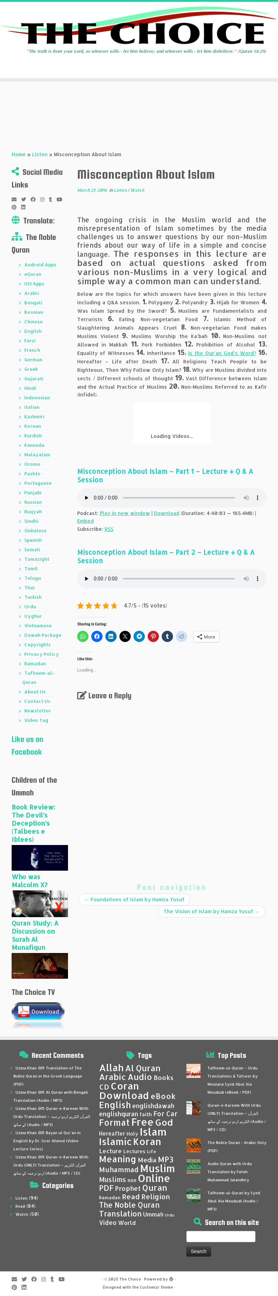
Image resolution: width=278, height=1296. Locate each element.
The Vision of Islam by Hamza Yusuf (211, 911)
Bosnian (33, 312)
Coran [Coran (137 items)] (125, 1086)
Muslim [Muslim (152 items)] (157, 1168)
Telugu (32, 578)
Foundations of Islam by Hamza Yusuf (134, 899)
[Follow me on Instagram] (44, 199)
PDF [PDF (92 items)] (106, 1188)
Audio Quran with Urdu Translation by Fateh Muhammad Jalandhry (230, 1171)
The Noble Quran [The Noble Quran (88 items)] (129, 1204)
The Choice (130, 1279)
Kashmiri (34, 416)
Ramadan (35, 663)
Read (20, 1206)
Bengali (33, 302)
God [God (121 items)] (164, 1122)
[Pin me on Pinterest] (16, 207)
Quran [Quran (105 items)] (154, 1187)
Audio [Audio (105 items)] (140, 1077)
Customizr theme (156, 1287)
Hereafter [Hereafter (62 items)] (112, 1133)
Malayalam (37, 454)
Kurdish (33, 435)
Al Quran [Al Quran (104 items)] (143, 1068)
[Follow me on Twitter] (26, 199)
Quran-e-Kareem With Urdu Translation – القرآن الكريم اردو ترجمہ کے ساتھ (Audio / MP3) (51, 1116)
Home (19, 154)
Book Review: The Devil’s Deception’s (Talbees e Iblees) (33, 823)
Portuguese (37, 483)
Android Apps (40, 264)
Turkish (33, 597)
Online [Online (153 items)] (154, 1177)
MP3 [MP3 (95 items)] (165, 1159)
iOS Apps (34, 283)
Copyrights (37, 644)
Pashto (32, 473)
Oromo (32, 464)
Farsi (30, 340)
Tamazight (36, 559)
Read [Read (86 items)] (131, 1196)
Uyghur (33, 616)
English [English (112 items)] (115, 1104)
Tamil (31, 568)
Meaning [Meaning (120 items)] (117, 1158)
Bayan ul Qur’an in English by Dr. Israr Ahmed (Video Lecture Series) (47, 1140)
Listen (40, 154)
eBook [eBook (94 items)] (163, 1096)
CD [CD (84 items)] (104, 1086)
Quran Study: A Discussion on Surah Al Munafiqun (35, 935)
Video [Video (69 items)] (108, 1222)
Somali (32, 549)
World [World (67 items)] (127, 1222)
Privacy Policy (41, 654)
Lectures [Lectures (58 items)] (134, 1151)
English (33, 331)
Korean (32, 426)
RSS (109, 529)
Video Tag (36, 720)
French (32, 350)
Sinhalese (35, 530)
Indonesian (37, 397)
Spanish (33, 540)
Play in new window (125, 513)
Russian (33, 502)
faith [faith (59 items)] (146, 1114)
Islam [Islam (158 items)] (153, 1131)
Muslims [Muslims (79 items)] (112, 1179)
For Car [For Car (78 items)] (165, 1114)
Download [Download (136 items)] (124, 1095)
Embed (85, 521)
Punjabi (33, 492)
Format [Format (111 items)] (114, 1122)
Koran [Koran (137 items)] (147, 1141)
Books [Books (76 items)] (164, 1077)
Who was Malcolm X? (30, 880)
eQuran (32, 274)
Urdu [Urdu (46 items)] (169, 1215)
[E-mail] (16, 199)
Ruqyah (33, 511)
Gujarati (33, 378)
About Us (35, 691)
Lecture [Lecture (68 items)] (110, 1151)
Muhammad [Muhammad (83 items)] (118, 1169)
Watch (137, 190)
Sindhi (31, 521)
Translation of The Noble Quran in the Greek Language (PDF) (47, 1076)
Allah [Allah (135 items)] (111, 1067)
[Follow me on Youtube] (62, 199)
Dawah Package (42, 635)
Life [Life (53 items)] (151, 1151)
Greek (31, 369)
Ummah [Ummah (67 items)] (153, 1214)
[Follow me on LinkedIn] (25, 207)
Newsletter (37, 710)
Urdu (30, 606)
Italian (31, 407)
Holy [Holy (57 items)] (132, 1134)
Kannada (34, 445)
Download (166, 513)
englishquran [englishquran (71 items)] (118, 1114)
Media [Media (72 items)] (147, 1160)
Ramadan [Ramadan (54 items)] (110, 1197)
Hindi (30, 388)
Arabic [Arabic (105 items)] (112, 1077)
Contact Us (37, 701)
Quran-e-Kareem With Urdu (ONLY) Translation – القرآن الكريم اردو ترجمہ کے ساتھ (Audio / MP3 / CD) (50, 1165)
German (33, 359)
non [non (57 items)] (132, 1180)
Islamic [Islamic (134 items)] (115, 1141)
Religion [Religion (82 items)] (155, 1196)
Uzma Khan (26, 1068)
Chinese (33, 321)
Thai (29, 587)
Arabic (32, 293)
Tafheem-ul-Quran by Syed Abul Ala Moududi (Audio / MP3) (234, 1201)
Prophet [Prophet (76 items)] (128, 1188)
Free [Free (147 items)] (142, 1122)
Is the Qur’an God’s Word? (222, 353)
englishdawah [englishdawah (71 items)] (153, 1106)
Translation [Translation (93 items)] (120, 1213)
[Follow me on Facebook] (35, 199)
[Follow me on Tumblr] (53, 199)
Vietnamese (38, 625)
